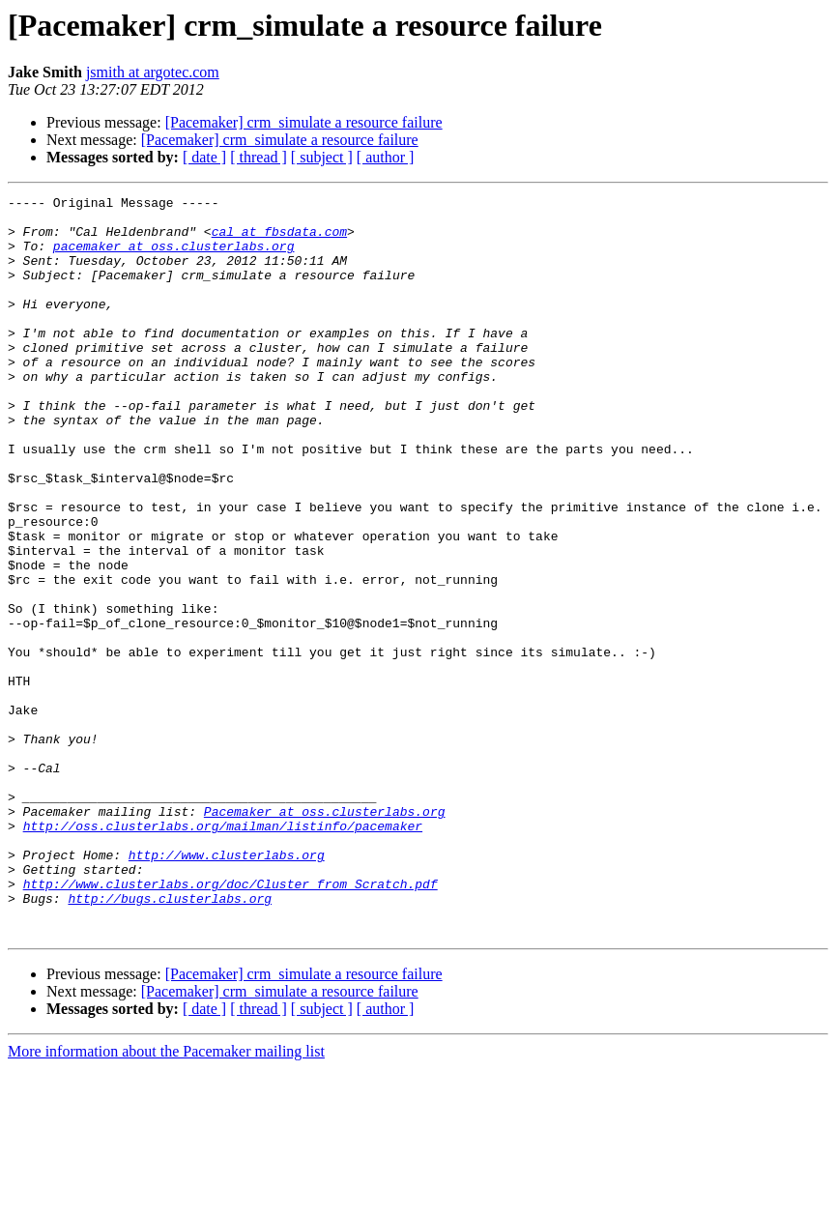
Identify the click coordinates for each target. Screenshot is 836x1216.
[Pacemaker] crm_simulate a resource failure (304, 122)
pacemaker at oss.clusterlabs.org (174, 257)
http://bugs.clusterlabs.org (170, 1040)
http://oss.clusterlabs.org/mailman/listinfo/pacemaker (222, 953)
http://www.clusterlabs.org (227, 988)
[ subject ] (322, 157)
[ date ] (204, 157)
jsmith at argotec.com (152, 72)
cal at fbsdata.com (279, 239)
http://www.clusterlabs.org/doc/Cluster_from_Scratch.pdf (230, 1022)
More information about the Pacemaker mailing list (166, 1199)
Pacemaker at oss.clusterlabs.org (325, 935)
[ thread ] (258, 157)
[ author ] (386, 157)
